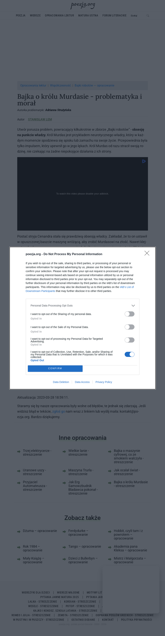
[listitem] (83, 306)
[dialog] (83, 318)
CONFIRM (55, 368)
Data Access (82, 382)
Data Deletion (61, 382)
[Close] (148, 254)
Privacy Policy (103, 382)
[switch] (130, 313)
